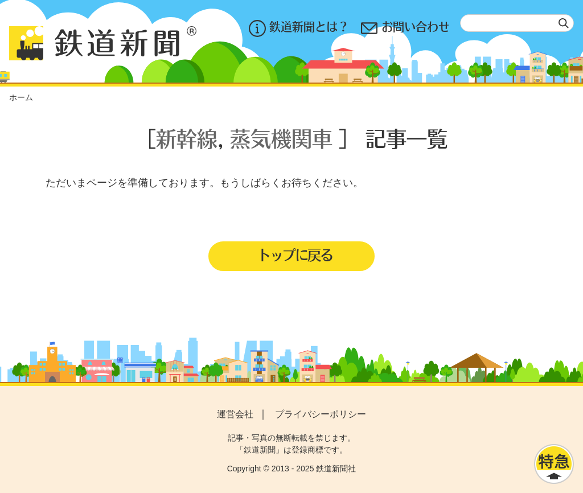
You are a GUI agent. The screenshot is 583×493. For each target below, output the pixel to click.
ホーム (21, 97)
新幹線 (186, 138)
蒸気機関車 (281, 138)
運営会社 (235, 414)
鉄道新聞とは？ (298, 28)
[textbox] (517, 23)
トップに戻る (294, 254)
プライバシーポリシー (320, 414)
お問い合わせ (405, 28)
